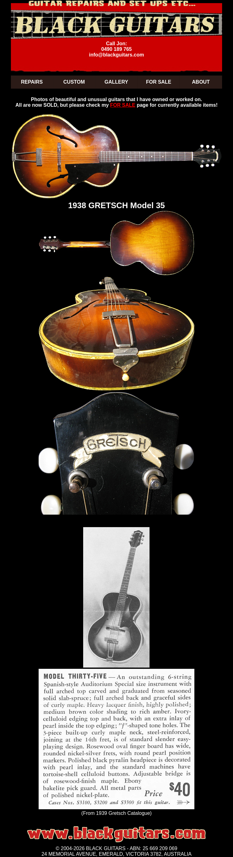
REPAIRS (32, 82)
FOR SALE (158, 82)
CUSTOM (74, 82)
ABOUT (201, 82)
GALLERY (116, 82)
